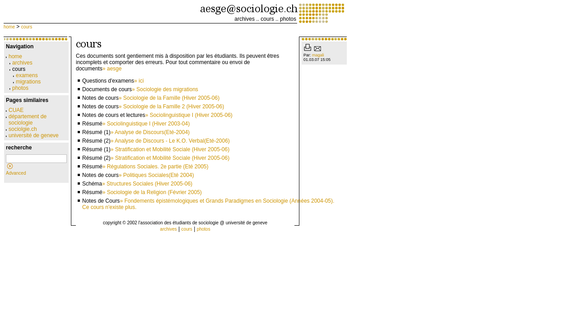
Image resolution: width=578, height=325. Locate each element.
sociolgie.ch (21, 129)
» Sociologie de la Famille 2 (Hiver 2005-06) (171, 106)
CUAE (14, 110)
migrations (27, 82)
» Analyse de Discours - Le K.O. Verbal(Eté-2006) (170, 141)
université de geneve (32, 135)
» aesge (112, 68)
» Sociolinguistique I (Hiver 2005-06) (188, 115)
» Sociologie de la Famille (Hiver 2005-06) (169, 98)
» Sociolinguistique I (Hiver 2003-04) (146, 124)
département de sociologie (26, 119)
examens (25, 75)
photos (288, 19)
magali (318, 55)
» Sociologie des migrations (165, 89)
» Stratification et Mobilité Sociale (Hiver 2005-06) (170, 149)
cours (267, 19)
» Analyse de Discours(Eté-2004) (150, 132)
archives (244, 19)
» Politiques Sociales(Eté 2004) (156, 175)
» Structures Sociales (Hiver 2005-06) (147, 184)
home (9, 26)
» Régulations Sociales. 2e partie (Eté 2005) (156, 166)
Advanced (16, 173)
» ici (139, 81)
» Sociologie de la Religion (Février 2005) (152, 192)
